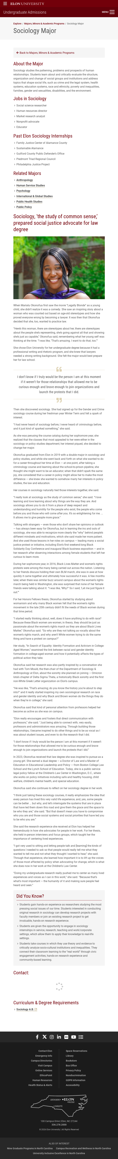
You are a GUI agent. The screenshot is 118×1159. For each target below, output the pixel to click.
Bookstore (71, 1060)
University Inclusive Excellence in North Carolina (59, 1153)
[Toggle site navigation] (108, 12)
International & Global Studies (34, 196)
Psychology (23, 190)
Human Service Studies (30, 185)
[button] (5, 4)
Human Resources (42, 1080)
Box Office (71, 1065)
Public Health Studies (29, 201)
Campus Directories (41, 1060)
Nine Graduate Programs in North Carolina (30, 1148)
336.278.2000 (59, 1124)
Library (69, 1055)
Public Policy (24, 207)
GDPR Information (75, 1080)
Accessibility (73, 1085)
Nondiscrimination (76, 1075)
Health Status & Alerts (40, 1085)
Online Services (43, 1070)
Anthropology (24, 180)
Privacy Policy (73, 1070)
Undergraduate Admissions (24, 12)
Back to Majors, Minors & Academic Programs (45, 52)
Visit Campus (45, 1065)
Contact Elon (45, 1050)
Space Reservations (76, 1050)
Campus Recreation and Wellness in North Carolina (83, 1148)
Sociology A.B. (26, 1009)
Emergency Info (43, 1055)
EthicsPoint (46, 1075)
